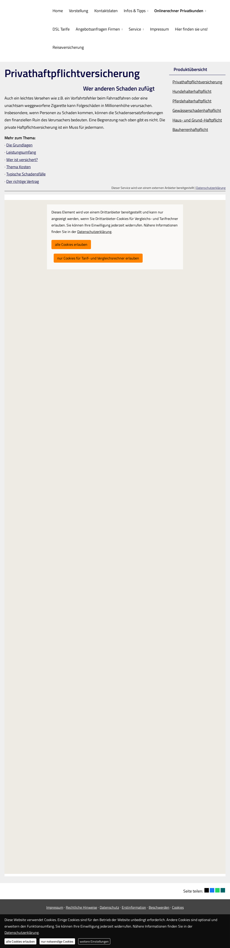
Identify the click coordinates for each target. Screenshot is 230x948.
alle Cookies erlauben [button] (71, 243)
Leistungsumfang (21, 151)
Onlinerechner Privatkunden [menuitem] (175, 10)
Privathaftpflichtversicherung (197, 81)
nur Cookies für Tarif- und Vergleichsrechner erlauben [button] (98, 257)
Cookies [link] (178, 906)
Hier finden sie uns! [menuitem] (187, 28)
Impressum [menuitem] (156, 28)
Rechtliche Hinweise (81, 906)
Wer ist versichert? (22, 158)
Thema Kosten (18, 166)
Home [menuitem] (57, 10)
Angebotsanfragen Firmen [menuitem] (97, 28)
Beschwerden (159, 906)
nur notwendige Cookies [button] (57, 941)
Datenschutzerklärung (211, 186)
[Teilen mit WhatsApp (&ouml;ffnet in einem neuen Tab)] (217, 889)
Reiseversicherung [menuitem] (67, 46)
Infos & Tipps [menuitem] (132, 10)
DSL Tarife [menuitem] (60, 28)
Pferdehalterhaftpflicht (191, 100)
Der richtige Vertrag (22, 180)
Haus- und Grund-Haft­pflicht (197, 119)
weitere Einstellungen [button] (94, 941)
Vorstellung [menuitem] (77, 10)
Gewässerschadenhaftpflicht (196, 109)
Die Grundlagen (19, 144)
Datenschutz (109, 906)
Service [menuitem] (133, 28)
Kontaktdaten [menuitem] (104, 10)
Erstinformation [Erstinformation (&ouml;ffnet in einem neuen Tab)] (134, 906)
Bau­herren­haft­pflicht (190, 128)
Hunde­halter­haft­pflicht (191, 90)
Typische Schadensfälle (26, 173)
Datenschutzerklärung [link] (94, 230)
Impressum (54, 906)
